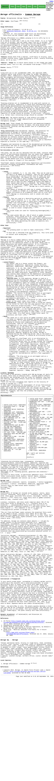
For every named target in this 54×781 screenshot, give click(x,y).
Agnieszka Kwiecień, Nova (16, 31)
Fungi (18, 6)
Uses (35, 6)
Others (29, 6)
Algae (23, 6)
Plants (12, 6)
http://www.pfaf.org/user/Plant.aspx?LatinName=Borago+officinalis (20, 633)
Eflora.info (5, 6)
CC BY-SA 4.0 (31, 31)
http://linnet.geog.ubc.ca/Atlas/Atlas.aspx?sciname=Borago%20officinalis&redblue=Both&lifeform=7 (24, 621)
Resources (42, 6)
